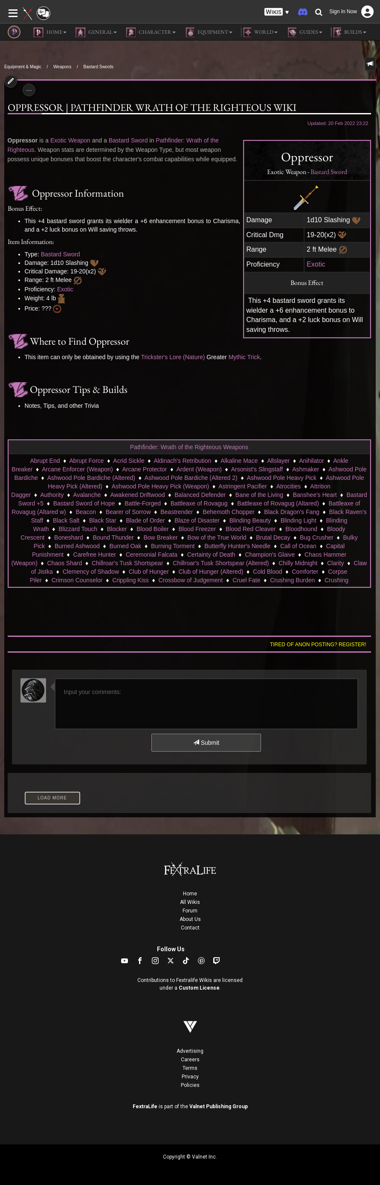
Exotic (316, 264)
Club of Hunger (149, 571)
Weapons (62, 66)
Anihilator (311, 460)
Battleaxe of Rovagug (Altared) (278, 503)
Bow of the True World (216, 537)
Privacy (190, 1077)
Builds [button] (348, 32)
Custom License (199, 988)
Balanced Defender (200, 494)
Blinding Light (298, 520)
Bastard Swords (98, 66)
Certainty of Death (211, 554)
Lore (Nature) (187, 357)
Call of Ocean (298, 546)
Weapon (79, 140)
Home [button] (50, 32)
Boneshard (68, 537)
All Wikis (190, 902)
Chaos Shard (64, 563)
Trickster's (154, 357)
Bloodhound (301, 529)
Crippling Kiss (130, 580)
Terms (190, 1068)
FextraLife (145, 1106)
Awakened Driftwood (137, 494)
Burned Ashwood (77, 546)
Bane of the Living (259, 494)
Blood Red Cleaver (251, 529)
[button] (277, 12)
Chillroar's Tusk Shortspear (127, 563)
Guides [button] (304, 32)
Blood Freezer (197, 529)
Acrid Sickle (128, 460)
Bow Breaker (160, 537)
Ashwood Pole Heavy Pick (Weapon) (160, 486)
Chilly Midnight (297, 563)
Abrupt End (45, 460)
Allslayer (278, 460)
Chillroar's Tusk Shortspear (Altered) (221, 563)
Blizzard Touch (77, 529)
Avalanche (87, 494)
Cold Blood (267, 571)
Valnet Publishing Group (218, 1106)
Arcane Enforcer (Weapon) (77, 469)
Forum (190, 911)
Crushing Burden (292, 580)
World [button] (259, 32)
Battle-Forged (143, 503)
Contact (190, 928)
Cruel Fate (246, 580)
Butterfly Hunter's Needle (237, 546)
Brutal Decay (273, 537)
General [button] (96, 32)
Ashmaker (305, 469)
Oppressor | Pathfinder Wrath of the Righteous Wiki (152, 107)
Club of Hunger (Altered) (211, 571)
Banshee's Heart (315, 494)
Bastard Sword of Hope (84, 503)
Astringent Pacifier (242, 486)
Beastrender (176, 511)
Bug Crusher (317, 537)
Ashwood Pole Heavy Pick (281, 477)
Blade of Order (145, 520)
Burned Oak (126, 546)
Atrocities (288, 486)
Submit (206, 742)
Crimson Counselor (77, 580)
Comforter (305, 571)
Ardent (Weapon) (198, 469)
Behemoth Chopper (228, 511)
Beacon (86, 511)
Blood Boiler (152, 529)
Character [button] (150, 32)
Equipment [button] (208, 32)
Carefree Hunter (94, 554)
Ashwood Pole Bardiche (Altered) (91, 477)
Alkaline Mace (239, 460)
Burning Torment (172, 546)
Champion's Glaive (270, 554)
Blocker (117, 529)
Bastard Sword (328, 171)
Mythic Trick (244, 357)
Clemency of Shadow (91, 571)
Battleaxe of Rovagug (199, 503)
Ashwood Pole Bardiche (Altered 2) (191, 477)
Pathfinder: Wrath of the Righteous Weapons (189, 447)
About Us (190, 919)
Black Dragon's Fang (291, 511)
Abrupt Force (86, 460)
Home (190, 894)
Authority (52, 494)
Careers (190, 1060)
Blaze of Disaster (197, 520)
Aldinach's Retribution (182, 460)
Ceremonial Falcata (151, 554)
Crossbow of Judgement (191, 580)
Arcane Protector (144, 469)
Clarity (335, 563)
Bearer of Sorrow (128, 511)
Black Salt (66, 520)
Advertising (190, 1051)
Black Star (102, 520)
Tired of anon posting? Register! (318, 645)
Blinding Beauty (250, 520)
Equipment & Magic (22, 66)
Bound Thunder (113, 537)
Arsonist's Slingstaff (257, 469)
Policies (190, 1085)
